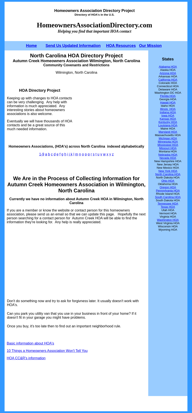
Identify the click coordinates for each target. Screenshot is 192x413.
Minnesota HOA (168, 141)
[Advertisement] (109, 109)
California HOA (167, 79)
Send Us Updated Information (73, 45)
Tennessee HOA (168, 203)
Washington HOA (168, 219)
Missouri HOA (168, 148)
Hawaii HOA (168, 102)
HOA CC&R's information (26, 358)
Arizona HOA (168, 73)
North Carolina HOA (167, 174)
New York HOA (167, 171)
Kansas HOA (168, 118)
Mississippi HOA (168, 145)
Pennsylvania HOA (168, 190)
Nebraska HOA (167, 154)
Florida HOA (168, 96)
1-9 (41, 154)
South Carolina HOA (168, 197)
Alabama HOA (168, 66)
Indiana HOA (168, 112)
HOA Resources (121, 45)
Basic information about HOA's (30, 343)
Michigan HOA (168, 138)
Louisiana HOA (167, 125)
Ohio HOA (167, 180)
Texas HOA (168, 206)
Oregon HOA (168, 187)
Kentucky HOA (167, 122)
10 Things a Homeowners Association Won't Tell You (47, 351)
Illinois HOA (168, 109)
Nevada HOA (168, 158)
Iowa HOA (167, 115)
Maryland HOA (167, 131)
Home (31, 45)
